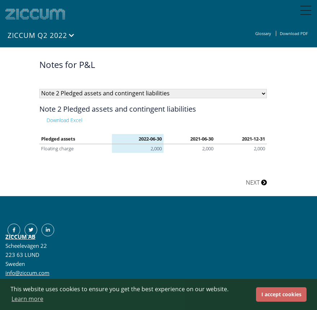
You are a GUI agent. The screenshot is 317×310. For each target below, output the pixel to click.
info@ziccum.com (27, 272)
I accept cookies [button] (281, 294)
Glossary (263, 33)
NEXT (256, 182)
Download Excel (64, 120)
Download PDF (294, 33)
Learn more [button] (27, 299)
